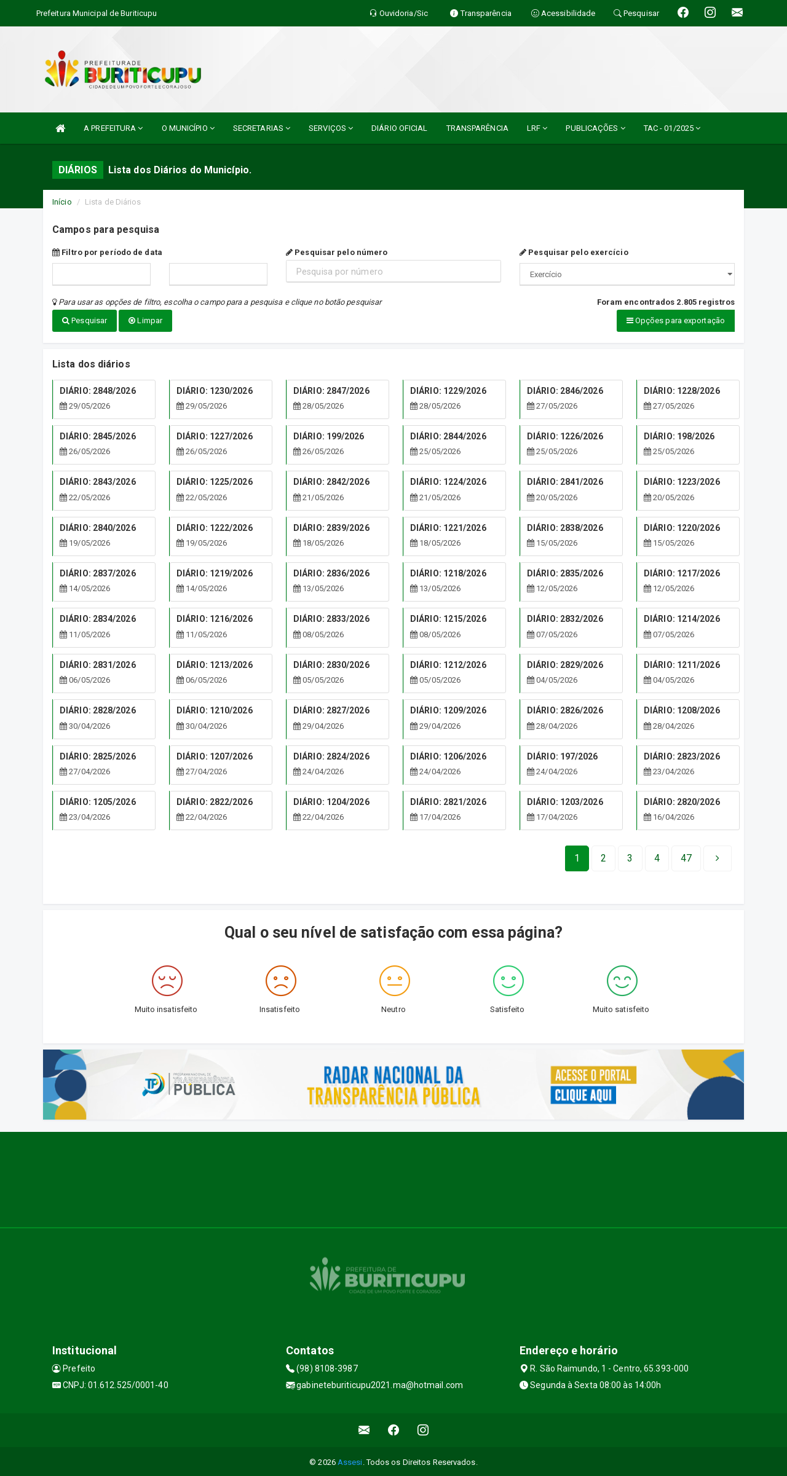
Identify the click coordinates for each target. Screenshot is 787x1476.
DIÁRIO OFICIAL (399, 128)
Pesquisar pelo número (336, 252)
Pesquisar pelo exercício (574, 252)
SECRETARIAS (261, 128)
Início (62, 201)
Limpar (145, 320)
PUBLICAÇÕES (595, 128)
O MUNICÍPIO (188, 128)
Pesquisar (84, 320)
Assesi (350, 1460)
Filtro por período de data (107, 252)
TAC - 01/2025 (672, 128)
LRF (537, 128)
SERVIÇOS (331, 128)
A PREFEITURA (113, 128)
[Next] (686, 857)
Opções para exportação (676, 320)
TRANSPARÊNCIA (477, 128)
